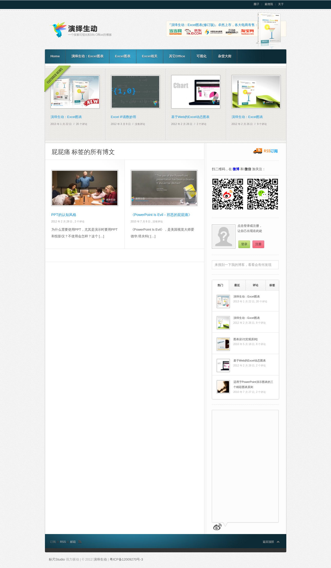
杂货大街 (224, 56)
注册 (258, 244)
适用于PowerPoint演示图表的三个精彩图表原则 (253, 384)
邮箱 (73, 541)
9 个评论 (262, 124)
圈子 (256, 4)
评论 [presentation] (255, 285)
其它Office (177, 56)
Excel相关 (149, 56)
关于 (281, 4)
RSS (63, 541)
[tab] (220, 285)
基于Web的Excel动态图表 (190, 117)
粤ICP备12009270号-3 (126, 559)
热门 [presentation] (220, 285)
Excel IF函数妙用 (123, 117)
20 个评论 (81, 124)
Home (55, 56)
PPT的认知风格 (63, 215)
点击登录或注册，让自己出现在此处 (250, 228)
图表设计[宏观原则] (245, 339)
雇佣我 (268, 4)
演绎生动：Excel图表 (87, 56)
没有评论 (140, 124)
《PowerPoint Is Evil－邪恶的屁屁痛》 (161, 215)
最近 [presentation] (237, 285)
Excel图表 (122, 56)
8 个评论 (261, 344)
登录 (244, 244)
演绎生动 (100, 559)
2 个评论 (201, 124)
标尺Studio (57, 559)
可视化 (201, 56)
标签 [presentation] (272, 285)
